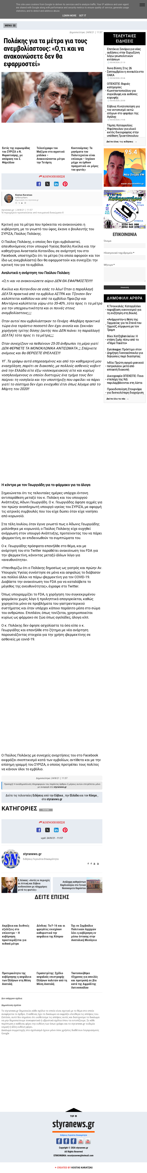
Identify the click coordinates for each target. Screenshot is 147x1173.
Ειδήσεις (38, 795)
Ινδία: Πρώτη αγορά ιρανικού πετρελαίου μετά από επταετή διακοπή (125, 366)
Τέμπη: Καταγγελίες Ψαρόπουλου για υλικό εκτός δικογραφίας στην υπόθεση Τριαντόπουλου (123, 131)
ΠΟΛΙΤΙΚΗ (46, 810)
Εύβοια (58, 795)
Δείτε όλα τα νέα (118, 399)
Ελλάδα (74, 795)
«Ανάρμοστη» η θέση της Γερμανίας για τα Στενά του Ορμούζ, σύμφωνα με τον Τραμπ (124, 325)
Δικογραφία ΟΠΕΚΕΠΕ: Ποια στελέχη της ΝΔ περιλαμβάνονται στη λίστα (125, 379)
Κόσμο (93, 795)
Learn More (69, 15)
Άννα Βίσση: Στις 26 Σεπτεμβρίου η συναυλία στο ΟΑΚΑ (125, 72)
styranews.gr (54, 799)
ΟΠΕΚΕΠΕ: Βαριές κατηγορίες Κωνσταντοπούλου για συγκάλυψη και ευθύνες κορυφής (122, 90)
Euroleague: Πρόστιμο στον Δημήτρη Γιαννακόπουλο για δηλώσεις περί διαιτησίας (125, 353)
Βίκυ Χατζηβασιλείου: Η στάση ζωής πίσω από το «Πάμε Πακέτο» (123, 339)
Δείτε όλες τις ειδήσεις (122, 142)
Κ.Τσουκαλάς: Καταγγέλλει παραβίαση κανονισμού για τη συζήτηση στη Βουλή (124, 310)
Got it (82, 15)
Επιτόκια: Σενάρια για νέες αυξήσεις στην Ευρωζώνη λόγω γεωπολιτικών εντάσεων (124, 54)
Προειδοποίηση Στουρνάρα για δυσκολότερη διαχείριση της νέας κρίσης (125, 392)
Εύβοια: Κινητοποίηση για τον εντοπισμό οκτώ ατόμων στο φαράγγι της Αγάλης (123, 111)
